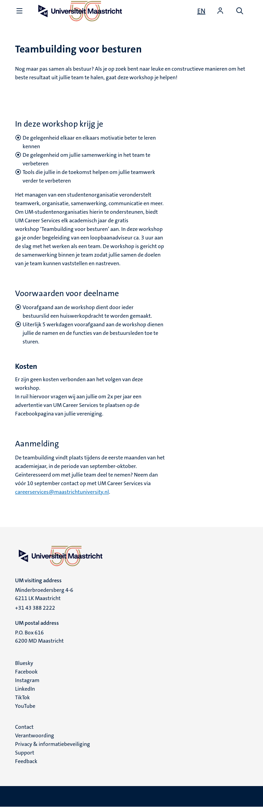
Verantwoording (34, 735)
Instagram (27, 680)
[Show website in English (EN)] (201, 11)
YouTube (25, 706)
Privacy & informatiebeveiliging (52, 744)
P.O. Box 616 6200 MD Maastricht (39, 636)
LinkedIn (25, 688)
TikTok (22, 697)
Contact (24, 726)
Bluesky (24, 663)
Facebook (26, 671)
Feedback (26, 761)
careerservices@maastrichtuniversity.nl (62, 491)
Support (24, 752)
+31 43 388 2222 (35, 607)
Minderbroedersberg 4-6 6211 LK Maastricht (44, 594)
